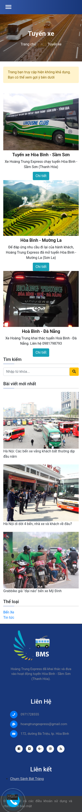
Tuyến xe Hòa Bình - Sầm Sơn (41, 154)
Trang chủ (28, 44)
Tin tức (8, 617)
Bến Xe (8, 612)
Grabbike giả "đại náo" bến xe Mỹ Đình (32, 591)
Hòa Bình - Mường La (40, 240)
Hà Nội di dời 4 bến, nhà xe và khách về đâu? (37, 524)
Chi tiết (41, 176)
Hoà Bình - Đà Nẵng (41, 331)
